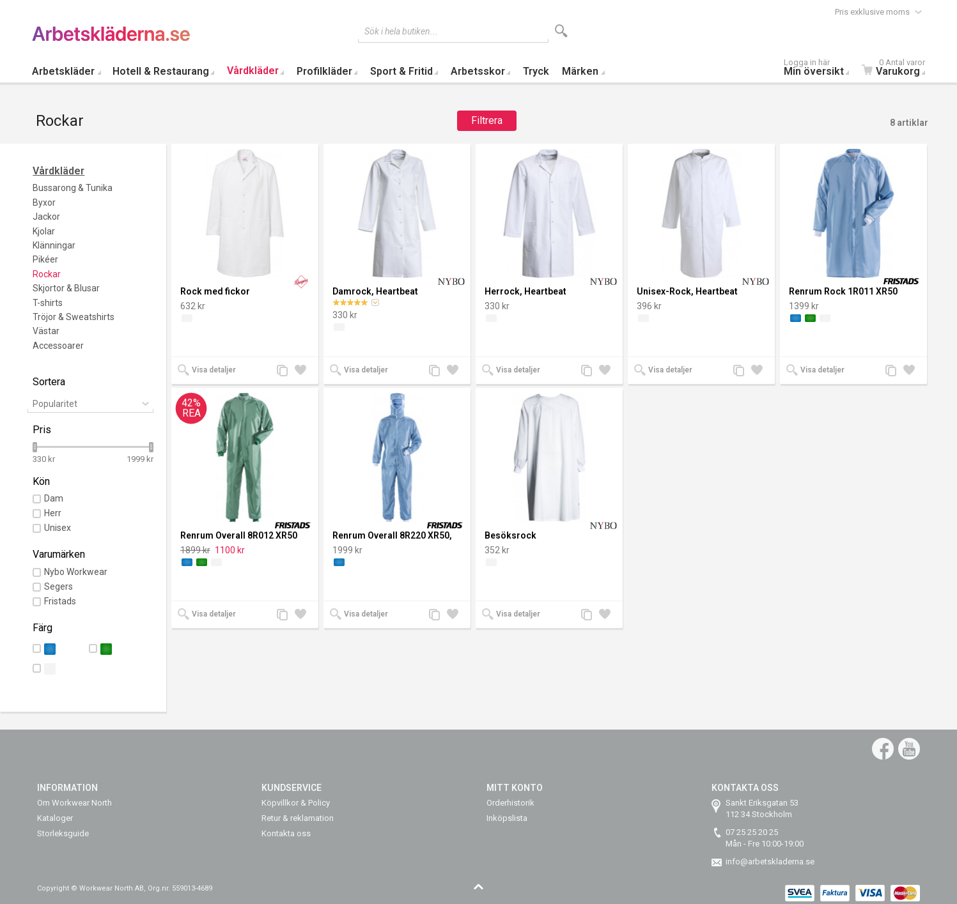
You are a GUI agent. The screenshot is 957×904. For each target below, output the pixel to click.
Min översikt (819, 68)
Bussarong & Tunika (73, 188)
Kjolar (44, 231)
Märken (580, 71)
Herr (52, 513)
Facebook (883, 749)
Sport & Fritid (401, 71)
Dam (53, 498)
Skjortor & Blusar (66, 288)
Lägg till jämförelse (286, 371)
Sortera (49, 382)
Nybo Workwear (75, 572)
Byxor (44, 202)
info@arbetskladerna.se (770, 861)
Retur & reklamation (297, 818)
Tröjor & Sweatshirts (73, 317)
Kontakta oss (286, 833)
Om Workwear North (74, 803)
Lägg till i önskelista (304, 371)
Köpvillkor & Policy (295, 803)
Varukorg (896, 68)
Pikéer (45, 259)
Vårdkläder (253, 71)
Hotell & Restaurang (161, 71)
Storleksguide (63, 833)
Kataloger (55, 818)
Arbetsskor (478, 71)
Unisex (57, 528)
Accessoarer (58, 346)
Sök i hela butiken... (401, 31)
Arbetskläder (63, 71)
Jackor (46, 216)
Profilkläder (324, 71)
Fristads (60, 601)
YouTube (909, 749)
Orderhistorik (510, 803)
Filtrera (486, 120)
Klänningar (54, 245)
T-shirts (48, 303)
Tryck (536, 71)
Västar (46, 331)
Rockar (47, 274)
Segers (58, 586)
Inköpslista (506, 818)
